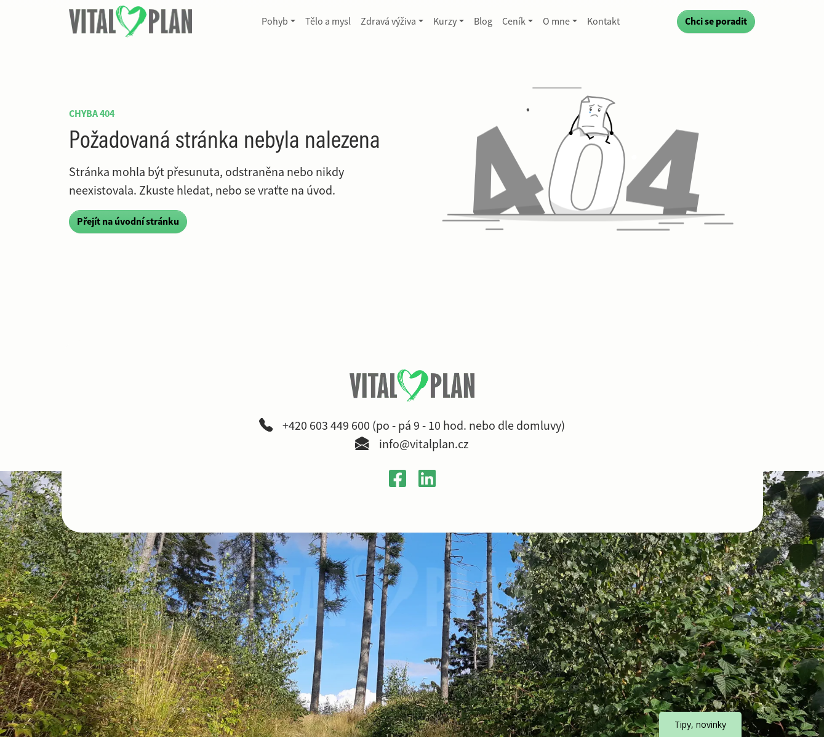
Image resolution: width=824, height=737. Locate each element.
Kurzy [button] (445, 21)
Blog (483, 21)
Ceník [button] (514, 21)
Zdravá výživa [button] (388, 21)
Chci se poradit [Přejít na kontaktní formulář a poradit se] (716, 21)
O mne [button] (556, 21)
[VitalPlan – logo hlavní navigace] (131, 21)
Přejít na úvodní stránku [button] (128, 221)
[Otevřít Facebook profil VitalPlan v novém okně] (397, 478)
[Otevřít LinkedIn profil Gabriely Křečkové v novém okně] (427, 478)
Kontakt (603, 21)
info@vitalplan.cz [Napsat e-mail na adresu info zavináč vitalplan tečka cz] (424, 444)
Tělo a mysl (328, 21)
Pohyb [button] (275, 21)
